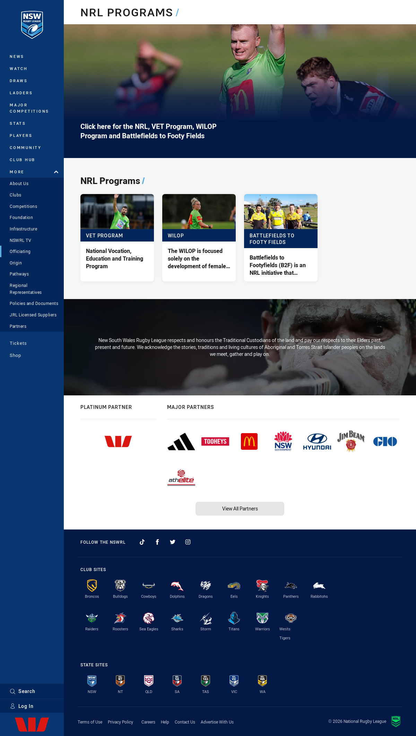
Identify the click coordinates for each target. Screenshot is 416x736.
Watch (19, 68)
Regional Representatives (26, 288)
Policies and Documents (34, 303)
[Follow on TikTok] (142, 542)
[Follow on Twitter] (172, 542)
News (17, 56)
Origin (16, 262)
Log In (22, 706)
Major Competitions (29, 108)
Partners (18, 326)
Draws (19, 80)
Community (26, 147)
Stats (18, 123)
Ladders (21, 92)
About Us (19, 183)
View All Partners (240, 508)
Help (165, 722)
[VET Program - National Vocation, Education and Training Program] (117, 237)
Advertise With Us (217, 722)
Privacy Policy (120, 722)
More (34, 171)
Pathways (19, 274)
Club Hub (22, 159)
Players (21, 135)
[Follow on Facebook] (157, 542)
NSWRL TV (20, 240)
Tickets (18, 343)
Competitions (23, 206)
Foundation (21, 217)
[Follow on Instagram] (188, 542)
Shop (15, 355)
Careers (148, 722)
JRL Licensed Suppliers (33, 314)
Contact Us (185, 722)
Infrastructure (23, 228)
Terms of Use (90, 722)
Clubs (15, 195)
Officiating (20, 251)
